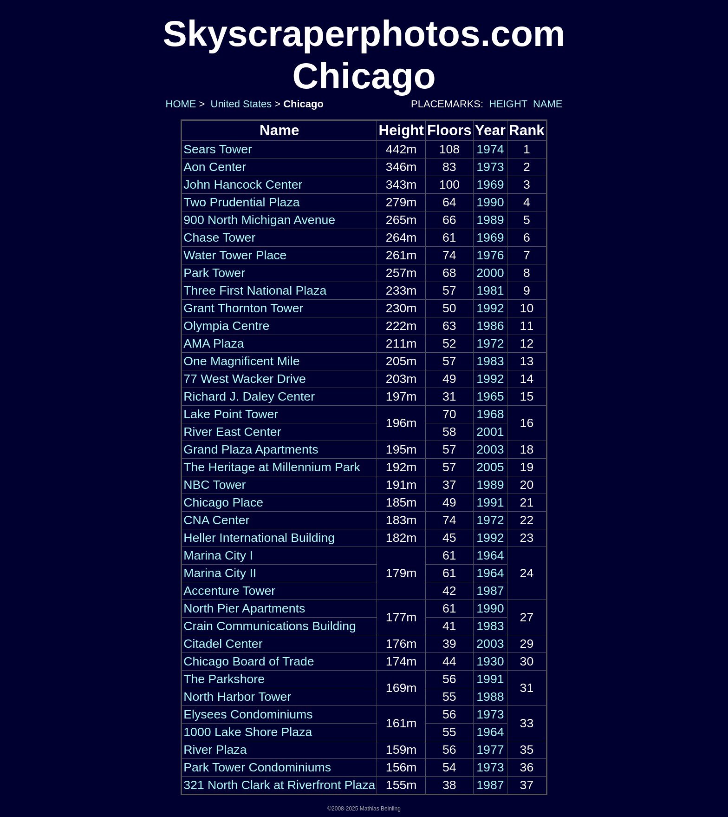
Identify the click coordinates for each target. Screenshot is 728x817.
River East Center (232, 432)
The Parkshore (224, 679)
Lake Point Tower (230, 414)
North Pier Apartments (244, 608)
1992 (490, 308)
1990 (490, 202)
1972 (490, 343)
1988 (490, 697)
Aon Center (214, 167)
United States (240, 104)
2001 (490, 432)
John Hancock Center (242, 184)
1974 (490, 149)
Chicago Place (223, 502)
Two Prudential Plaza (241, 202)
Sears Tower (217, 149)
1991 (490, 502)
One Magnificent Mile (241, 361)
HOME (179, 104)
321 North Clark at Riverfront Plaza (279, 785)
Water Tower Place (234, 255)
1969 (490, 184)
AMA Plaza (213, 343)
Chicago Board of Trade (248, 661)
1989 (490, 220)
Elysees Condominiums (247, 714)
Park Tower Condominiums (257, 767)
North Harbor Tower (237, 697)
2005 (490, 467)
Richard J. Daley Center (249, 396)
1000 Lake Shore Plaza (247, 732)
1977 (490, 750)
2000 (490, 273)
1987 (490, 591)
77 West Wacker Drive (244, 379)
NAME (548, 104)
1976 (490, 255)
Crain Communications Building (269, 626)
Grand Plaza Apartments (250, 449)
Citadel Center (222, 644)
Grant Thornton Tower (243, 308)
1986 (490, 326)
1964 (490, 555)
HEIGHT (508, 104)
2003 (490, 449)
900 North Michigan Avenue (259, 220)
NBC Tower (214, 485)
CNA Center (216, 520)
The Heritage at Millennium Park (271, 467)
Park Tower (214, 273)
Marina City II (219, 573)
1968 (490, 414)
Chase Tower (219, 237)
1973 (490, 167)
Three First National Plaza (254, 290)
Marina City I (218, 555)
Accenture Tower (229, 591)
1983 (490, 361)
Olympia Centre (226, 326)
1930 (490, 661)
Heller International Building (259, 538)
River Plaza (215, 750)
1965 (490, 396)
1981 (490, 290)
